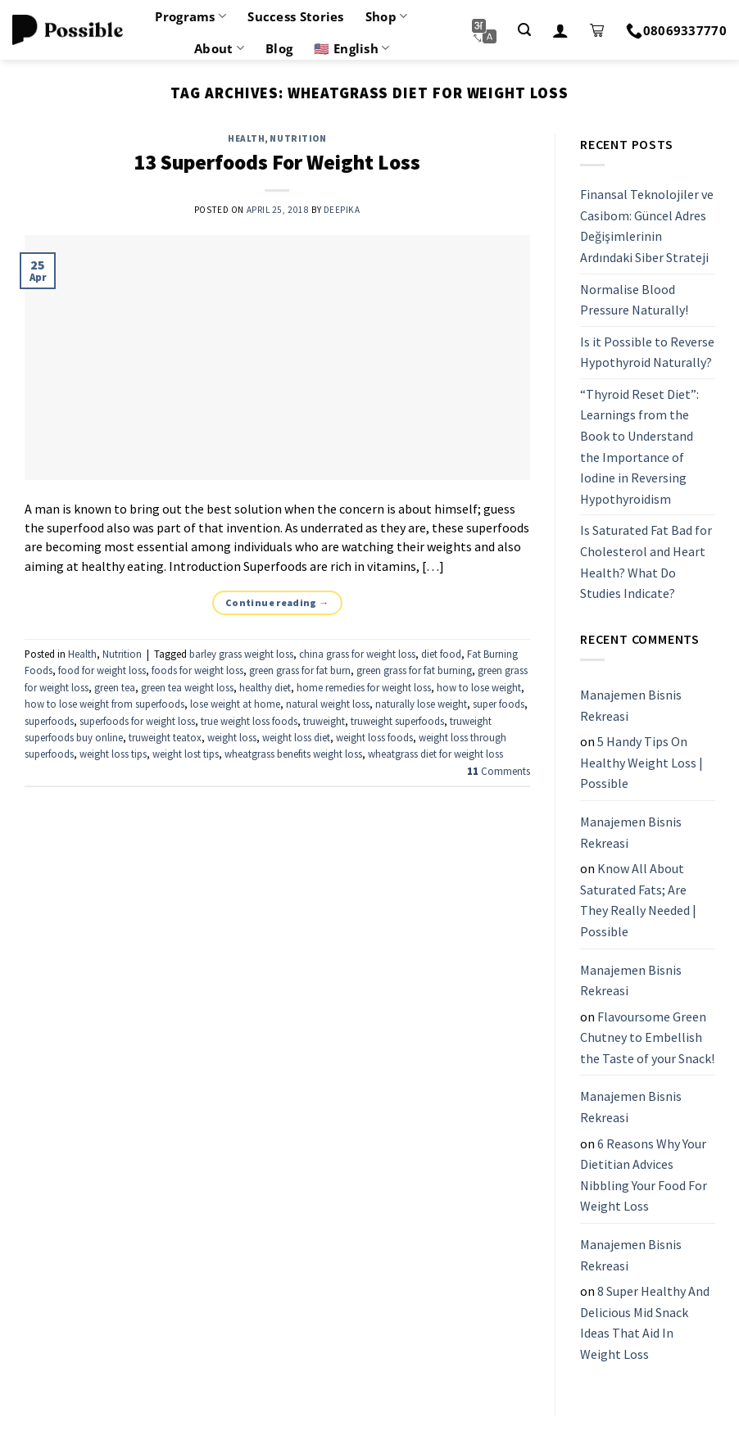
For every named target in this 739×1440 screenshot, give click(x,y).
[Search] (524, 30)
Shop (386, 16)
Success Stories (295, 16)
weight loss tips (113, 753)
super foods (498, 703)
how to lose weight (479, 687)
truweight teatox (165, 737)
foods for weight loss (197, 670)
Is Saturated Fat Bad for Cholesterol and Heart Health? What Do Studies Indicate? (646, 562)
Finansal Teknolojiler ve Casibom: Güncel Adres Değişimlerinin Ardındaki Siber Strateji (647, 225)
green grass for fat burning (414, 670)
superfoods (49, 720)
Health (246, 138)
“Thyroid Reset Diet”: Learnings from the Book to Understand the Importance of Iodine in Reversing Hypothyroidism (639, 446)
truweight (324, 720)
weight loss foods (374, 737)
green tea (114, 687)
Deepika (342, 209)
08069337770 (676, 30)
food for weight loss (102, 670)
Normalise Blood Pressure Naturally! (634, 300)
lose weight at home (235, 703)
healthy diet (265, 687)
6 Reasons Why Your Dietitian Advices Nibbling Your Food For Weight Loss (643, 1175)
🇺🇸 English (351, 48)
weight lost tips (185, 753)
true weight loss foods (249, 720)
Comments (498, 770)
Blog (278, 48)
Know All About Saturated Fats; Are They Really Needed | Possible (638, 900)
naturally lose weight (421, 703)
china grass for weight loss (357, 653)
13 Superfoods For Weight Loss (277, 162)
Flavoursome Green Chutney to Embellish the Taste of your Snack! (647, 1037)
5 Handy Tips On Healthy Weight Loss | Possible (641, 762)
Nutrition (298, 138)
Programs (190, 16)
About (219, 48)
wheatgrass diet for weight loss (435, 753)
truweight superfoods (397, 720)
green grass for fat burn (300, 670)
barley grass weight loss (241, 653)
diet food (441, 653)
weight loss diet (296, 737)
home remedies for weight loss (364, 687)
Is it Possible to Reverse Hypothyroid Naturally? (647, 352)
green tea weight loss (187, 687)
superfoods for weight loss (137, 720)
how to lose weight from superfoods (104, 703)
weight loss (231, 737)
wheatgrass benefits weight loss (293, 753)
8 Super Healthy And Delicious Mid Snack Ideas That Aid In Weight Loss (645, 1322)
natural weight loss (328, 703)
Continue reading (277, 602)
